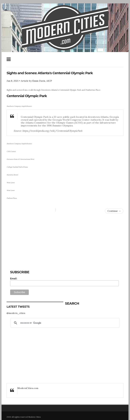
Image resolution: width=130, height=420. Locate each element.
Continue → (114, 210)
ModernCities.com (27, 388)
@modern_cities (16, 313)
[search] (64, 323)
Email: (13, 278)
